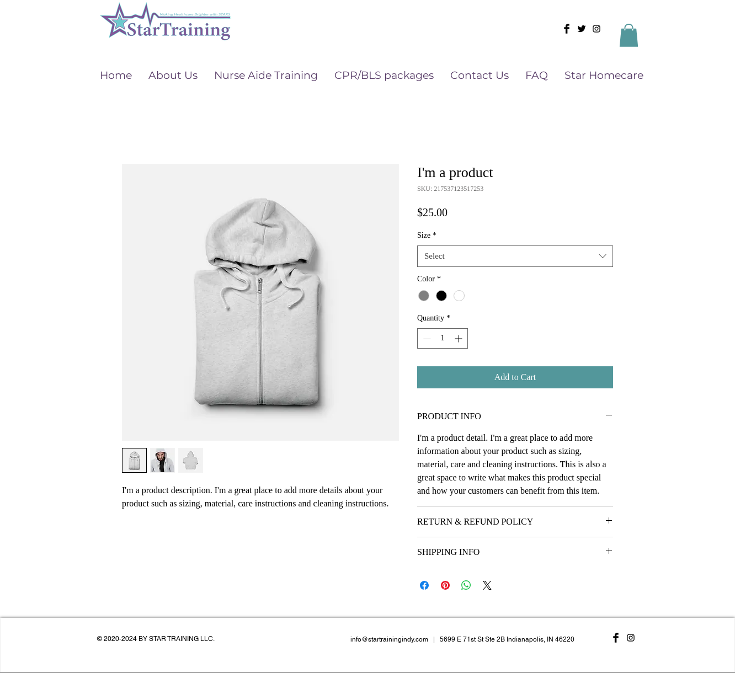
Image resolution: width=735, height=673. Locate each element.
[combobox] (515, 256)
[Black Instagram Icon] (596, 29)
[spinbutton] (442, 338)
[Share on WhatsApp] (466, 585)
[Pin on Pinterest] (445, 585)
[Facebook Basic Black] (567, 29)
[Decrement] (426, 338)
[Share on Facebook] (424, 585)
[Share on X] (487, 585)
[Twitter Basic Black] (582, 29)
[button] (628, 35)
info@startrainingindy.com (389, 639)
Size (426, 235)
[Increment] (459, 338)
